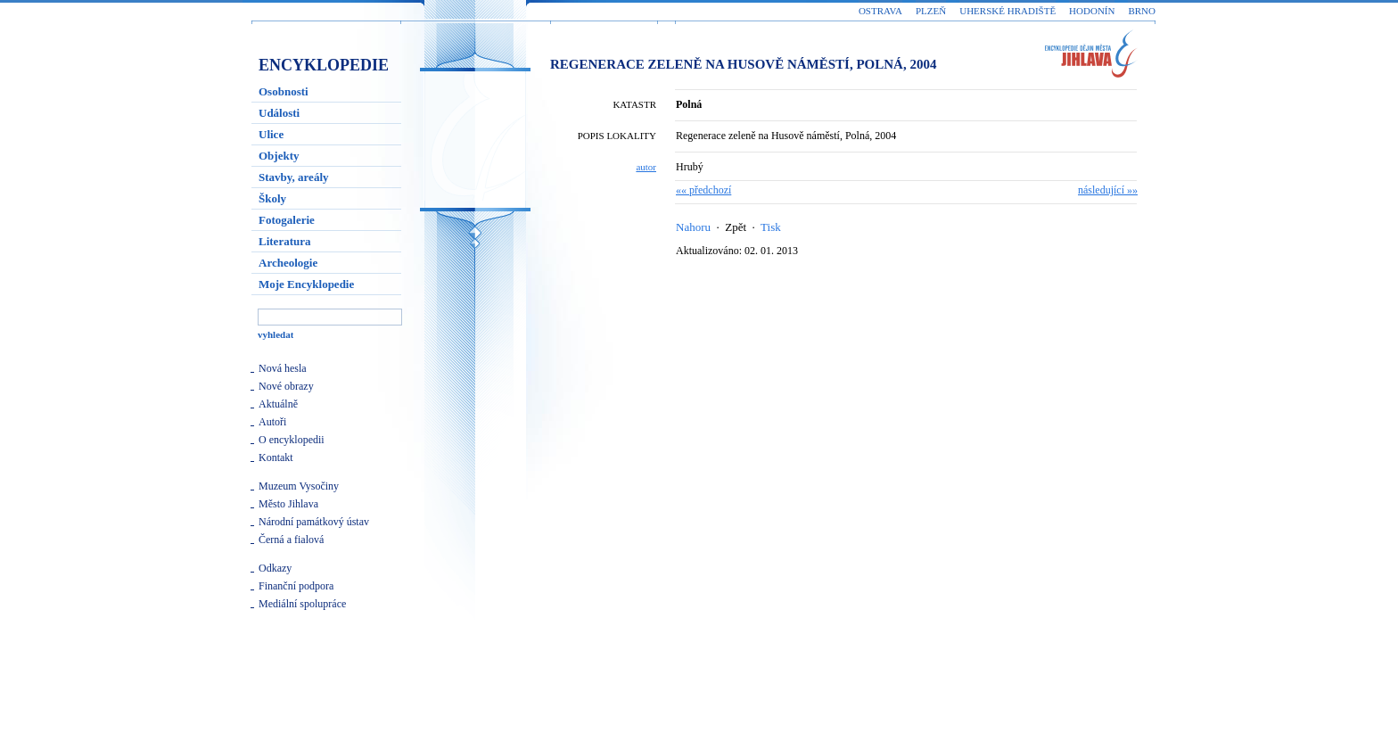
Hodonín (1091, 10)
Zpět (735, 227)
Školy (272, 198)
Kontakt (276, 457)
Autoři (272, 422)
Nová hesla (283, 368)
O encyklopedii (292, 439)
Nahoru (693, 227)
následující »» (1108, 190)
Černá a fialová (291, 539)
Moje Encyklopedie (306, 284)
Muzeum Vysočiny (299, 486)
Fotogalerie (287, 220)
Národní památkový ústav (314, 521)
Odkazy (275, 568)
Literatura (284, 241)
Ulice (271, 134)
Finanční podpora (296, 586)
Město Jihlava (288, 504)
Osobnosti (283, 91)
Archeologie (288, 262)
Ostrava (880, 10)
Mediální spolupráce (302, 604)
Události (279, 113)
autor (646, 166)
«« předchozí (703, 190)
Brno (1141, 10)
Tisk (771, 227)
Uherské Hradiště (1007, 10)
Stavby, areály (294, 177)
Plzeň (931, 10)
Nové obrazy (286, 386)
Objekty (279, 155)
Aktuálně (278, 404)
